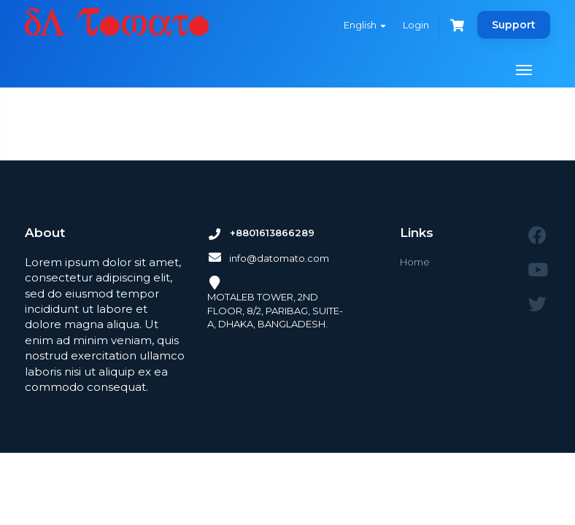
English (365, 25)
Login (416, 25)
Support (514, 24)
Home (415, 262)
